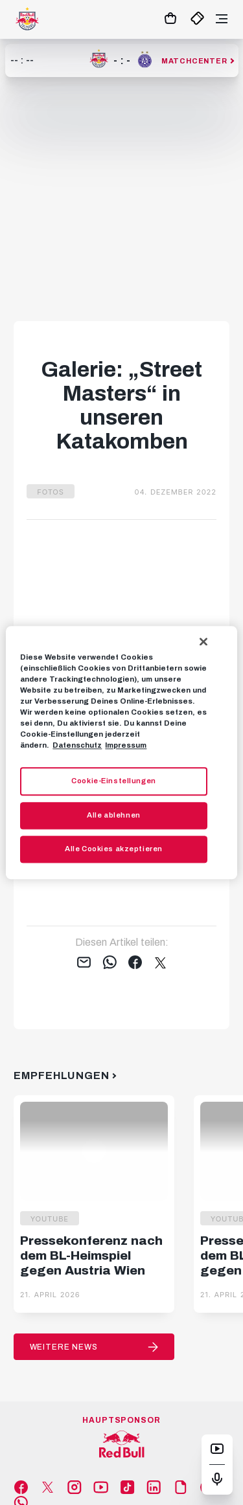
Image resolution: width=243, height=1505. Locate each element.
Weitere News (64, 1347)
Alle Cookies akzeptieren (114, 849)
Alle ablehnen (113, 815)
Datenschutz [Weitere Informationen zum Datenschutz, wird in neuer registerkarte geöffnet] (77, 745)
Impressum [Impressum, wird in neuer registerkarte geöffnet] (125, 745)
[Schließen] (203, 641)
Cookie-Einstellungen (113, 781)
